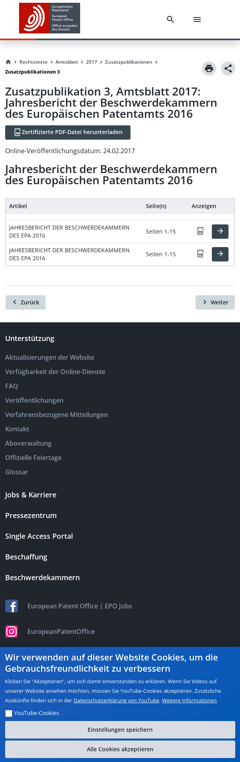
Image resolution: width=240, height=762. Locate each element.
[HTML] (220, 231)
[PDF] (200, 231)
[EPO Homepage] (49, 19)
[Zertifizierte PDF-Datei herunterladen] (68, 132)
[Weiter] (215, 302)
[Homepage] (8, 62)
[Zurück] (26, 302)
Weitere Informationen (189, 700)
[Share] (228, 68)
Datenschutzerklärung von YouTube (116, 700)
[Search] (172, 19)
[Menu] (199, 19)
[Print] (209, 68)
